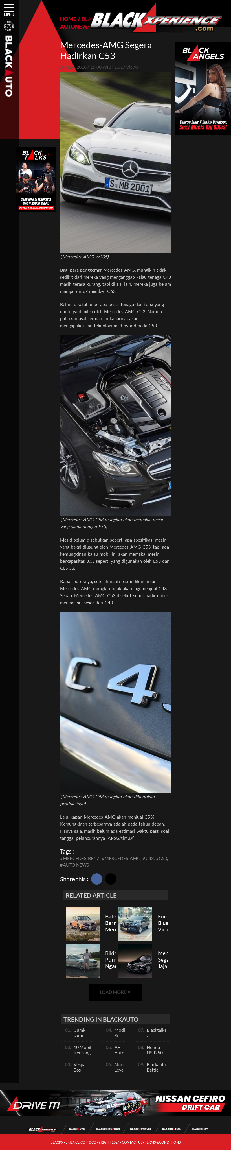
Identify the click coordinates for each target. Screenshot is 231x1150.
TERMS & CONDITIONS (163, 1142)
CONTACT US (132, 1142)
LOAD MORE (115, 992)
